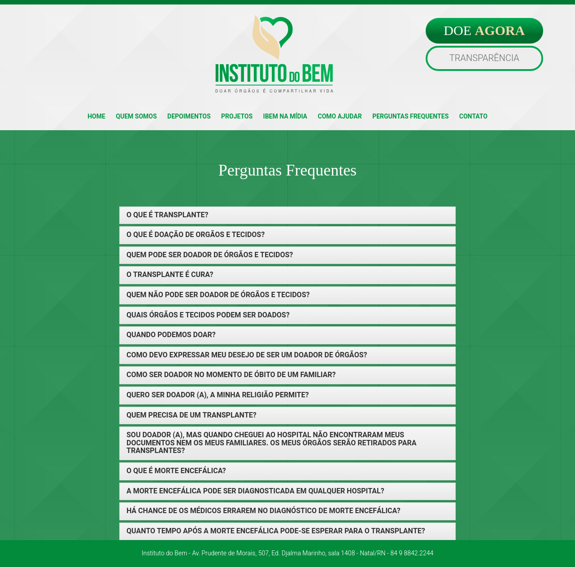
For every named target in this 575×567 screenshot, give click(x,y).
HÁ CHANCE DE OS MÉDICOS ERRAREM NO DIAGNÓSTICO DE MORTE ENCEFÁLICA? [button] (263, 511)
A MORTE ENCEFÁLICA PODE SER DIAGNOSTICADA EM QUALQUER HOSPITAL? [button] (255, 492)
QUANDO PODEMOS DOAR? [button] (171, 335)
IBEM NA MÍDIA (285, 116)
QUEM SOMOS (136, 116)
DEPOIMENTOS (188, 116)
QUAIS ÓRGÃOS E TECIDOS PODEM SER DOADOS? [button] (208, 316)
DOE (484, 30)
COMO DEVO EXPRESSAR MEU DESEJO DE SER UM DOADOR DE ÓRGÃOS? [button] (246, 356)
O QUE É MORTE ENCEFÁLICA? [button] (176, 471)
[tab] (287, 215)
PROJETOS (237, 116)
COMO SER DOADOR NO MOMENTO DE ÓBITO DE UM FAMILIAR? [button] (231, 375)
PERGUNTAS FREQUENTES (410, 116)
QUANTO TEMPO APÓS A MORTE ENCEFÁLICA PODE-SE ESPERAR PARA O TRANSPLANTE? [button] (275, 531)
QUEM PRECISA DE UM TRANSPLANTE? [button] (191, 416)
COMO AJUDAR (340, 116)
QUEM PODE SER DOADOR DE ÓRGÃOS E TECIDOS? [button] (209, 255)
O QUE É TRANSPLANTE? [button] (167, 215)
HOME (96, 116)
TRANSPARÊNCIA (484, 58)
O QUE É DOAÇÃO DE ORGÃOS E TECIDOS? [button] (195, 235)
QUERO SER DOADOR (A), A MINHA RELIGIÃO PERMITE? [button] (217, 395)
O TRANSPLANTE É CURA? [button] (169, 275)
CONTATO (473, 116)
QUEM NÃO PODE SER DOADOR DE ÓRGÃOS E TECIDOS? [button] (217, 295)
